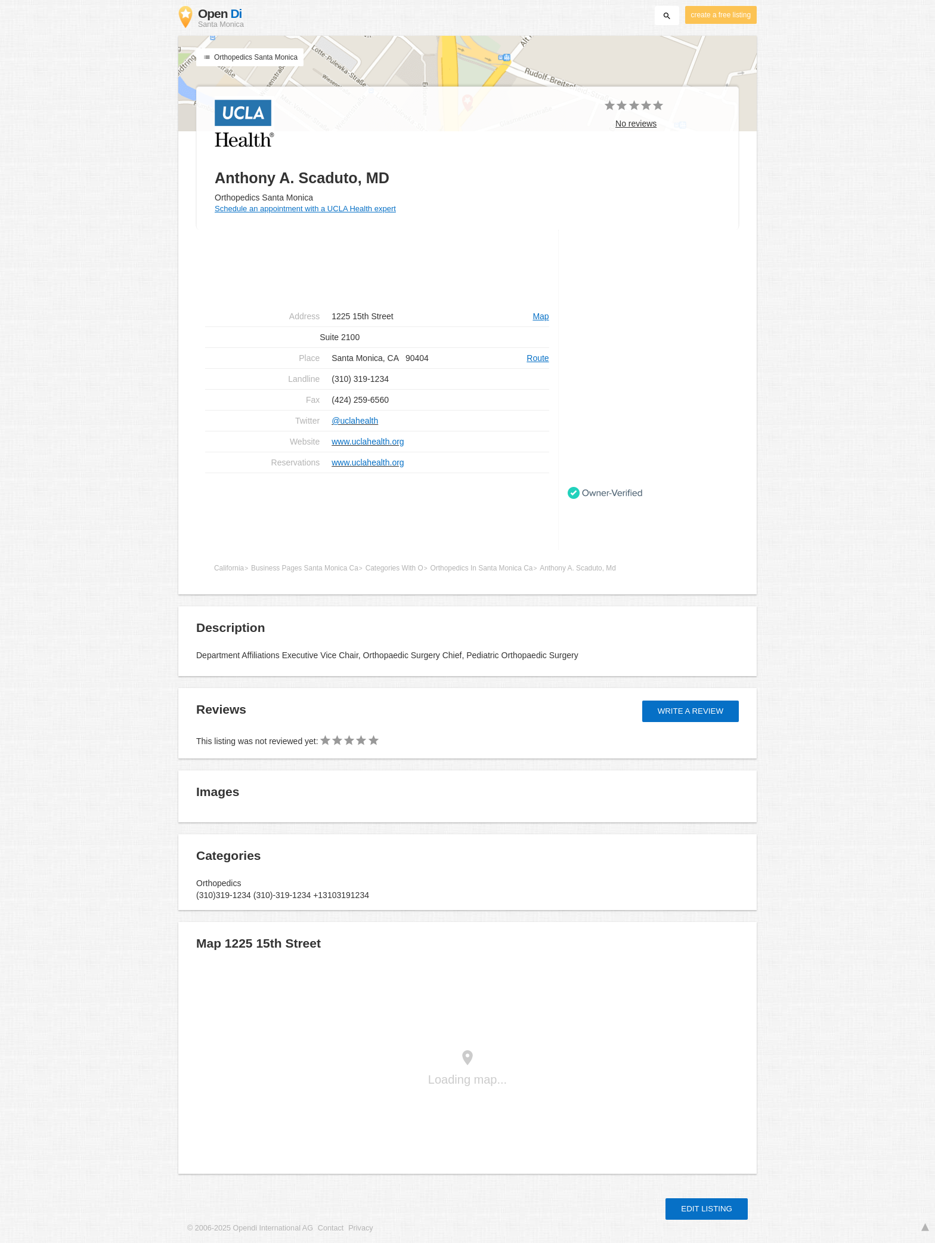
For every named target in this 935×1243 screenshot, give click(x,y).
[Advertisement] (377, 511)
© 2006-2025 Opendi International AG (250, 1228)
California (229, 568)
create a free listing (721, 15)
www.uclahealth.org (368, 441)
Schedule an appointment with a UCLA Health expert (305, 208)
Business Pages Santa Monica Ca (304, 568)
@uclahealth (355, 420)
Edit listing (706, 1208)
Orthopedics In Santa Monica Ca (482, 568)
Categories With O (394, 568)
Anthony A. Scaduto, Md (578, 568)
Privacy (360, 1228)
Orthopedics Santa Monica (250, 57)
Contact (330, 1228)
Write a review (690, 711)
